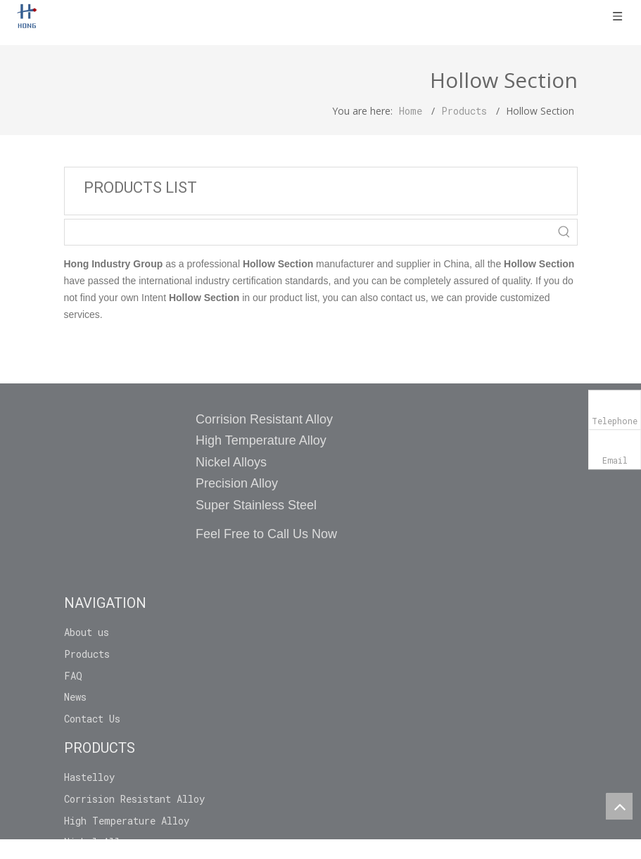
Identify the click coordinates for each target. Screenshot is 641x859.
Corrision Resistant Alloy (134, 799)
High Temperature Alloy (126, 820)
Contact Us (92, 718)
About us (86, 632)
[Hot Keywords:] (564, 232)
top (619, 806)
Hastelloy (89, 777)
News (75, 697)
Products (87, 654)
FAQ (73, 675)
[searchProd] (308, 232)
